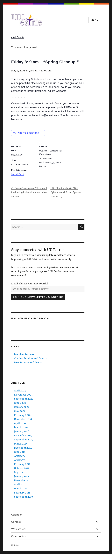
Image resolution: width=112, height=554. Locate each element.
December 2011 (22, 480)
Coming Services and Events (30, 358)
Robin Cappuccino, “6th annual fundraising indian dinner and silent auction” (29, 192)
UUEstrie (15, 545)
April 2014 (20, 455)
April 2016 (20, 423)
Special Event (17, 174)
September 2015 (23, 439)
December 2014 (23, 447)
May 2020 (20, 411)
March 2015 (21, 443)
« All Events (17, 37)
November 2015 (23, 435)
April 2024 (20, 390)
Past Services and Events (28, 362)
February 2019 (22, 415)
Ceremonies (18, 536)
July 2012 (19, 472)
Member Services (24, 354)
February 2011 (22, 492)
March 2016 (21, 427)
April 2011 (19, 484)
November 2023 (23, 394)
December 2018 (23, 419)
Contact (16, 521)
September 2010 (23, 496)
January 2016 (21, 431)
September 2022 (23, 398)
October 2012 (21, 468)
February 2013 (22, 464)
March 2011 (20, 488)
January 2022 (21, 406)
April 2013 (20, 460)
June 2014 (19, 451)
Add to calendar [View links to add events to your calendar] (28, 133)
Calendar (16, 514)
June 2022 (20, 402)
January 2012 (21, 476)
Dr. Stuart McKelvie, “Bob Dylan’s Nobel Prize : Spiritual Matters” (65, 192)
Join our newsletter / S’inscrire (38, 297)
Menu (95, 20)
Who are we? (18, 529)
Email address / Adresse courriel (29, 283)
